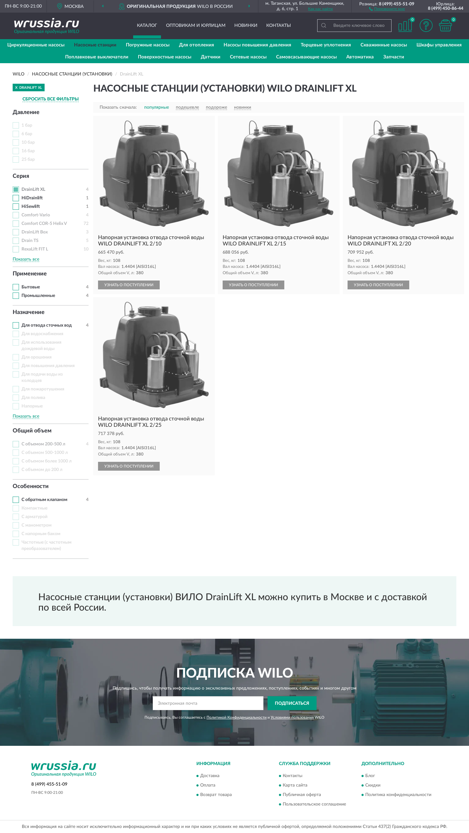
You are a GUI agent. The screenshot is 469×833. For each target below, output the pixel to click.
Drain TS (30, 240)
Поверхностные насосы (164, 57)
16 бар (28, 151)
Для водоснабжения (42, 334)
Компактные (34, 508)
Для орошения (37, 357)
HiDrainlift (32, 198)
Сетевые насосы (248, 57)
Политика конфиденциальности (398, 795)
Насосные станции (95, 45)
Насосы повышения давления (257, 45)
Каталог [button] (147, 25)
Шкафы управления (439, 45)
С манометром (37, 525)
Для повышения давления (48, 366)
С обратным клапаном (44, 500)
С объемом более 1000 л (46, 461)
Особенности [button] (31, 486)
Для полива (33, 397)
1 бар (27, 125)
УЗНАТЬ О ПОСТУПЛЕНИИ (128, 285)
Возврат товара (216, 795)
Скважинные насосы (384, 45)
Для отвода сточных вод (47, 325)
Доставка (209, 776)
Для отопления (196, 45)
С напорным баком (41, 534)
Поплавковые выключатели (96, 57)
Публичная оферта (302, 795)
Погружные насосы (148, 45)
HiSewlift (31, 206)
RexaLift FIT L (35, 249)
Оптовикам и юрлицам (195, 25)
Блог (370, 776)
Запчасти (393, 57)
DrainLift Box (35, 232)
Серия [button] (21, 176)
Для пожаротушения (43, 389)
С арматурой (34, 517)
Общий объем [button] (32, 431)
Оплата (207, 785)
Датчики (210, 57)
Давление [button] (26, 112)
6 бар (27, 134)
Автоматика (360, 57)
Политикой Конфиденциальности (237, 717)
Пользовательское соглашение (314, 804)
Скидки (372, 785)
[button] (387, 8)
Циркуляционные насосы (36, 45)
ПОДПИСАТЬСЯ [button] (292, 703)
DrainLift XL (33, 189)
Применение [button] (30, 274)
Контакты (278, 25)
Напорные (32, 406)
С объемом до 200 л (42, 470)
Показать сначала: (118, 107)
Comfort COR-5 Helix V (44, 223)
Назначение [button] (29, 312)
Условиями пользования (292, 717)
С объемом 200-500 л (43, 444)
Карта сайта (295, 785)
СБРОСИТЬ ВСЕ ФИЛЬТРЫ (50, 99)
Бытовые (31, 287)
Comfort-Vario (36, 215)
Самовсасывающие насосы (306, 57)
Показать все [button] (26, 259)
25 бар (28, 159)
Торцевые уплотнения (326, 45)
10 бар (28, 142)
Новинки (245, 25)
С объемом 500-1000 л (45, 452)
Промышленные (38, 295)
